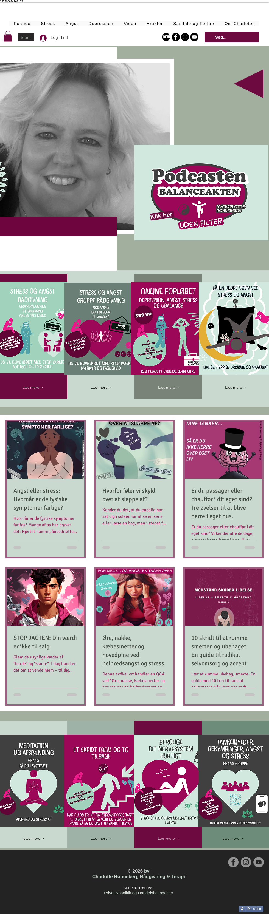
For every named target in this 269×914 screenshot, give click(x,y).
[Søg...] (231, 37)
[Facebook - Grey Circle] (233, 862)
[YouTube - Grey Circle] (258, 862)
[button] (7, 36)
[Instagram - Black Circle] (185, 37)
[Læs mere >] (32, 387)
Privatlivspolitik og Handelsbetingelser (138, 892)
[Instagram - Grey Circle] (246, 862)
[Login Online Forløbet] (166, 37)
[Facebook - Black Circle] (176, 37)
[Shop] (26, 37)
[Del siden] (251, 909)
